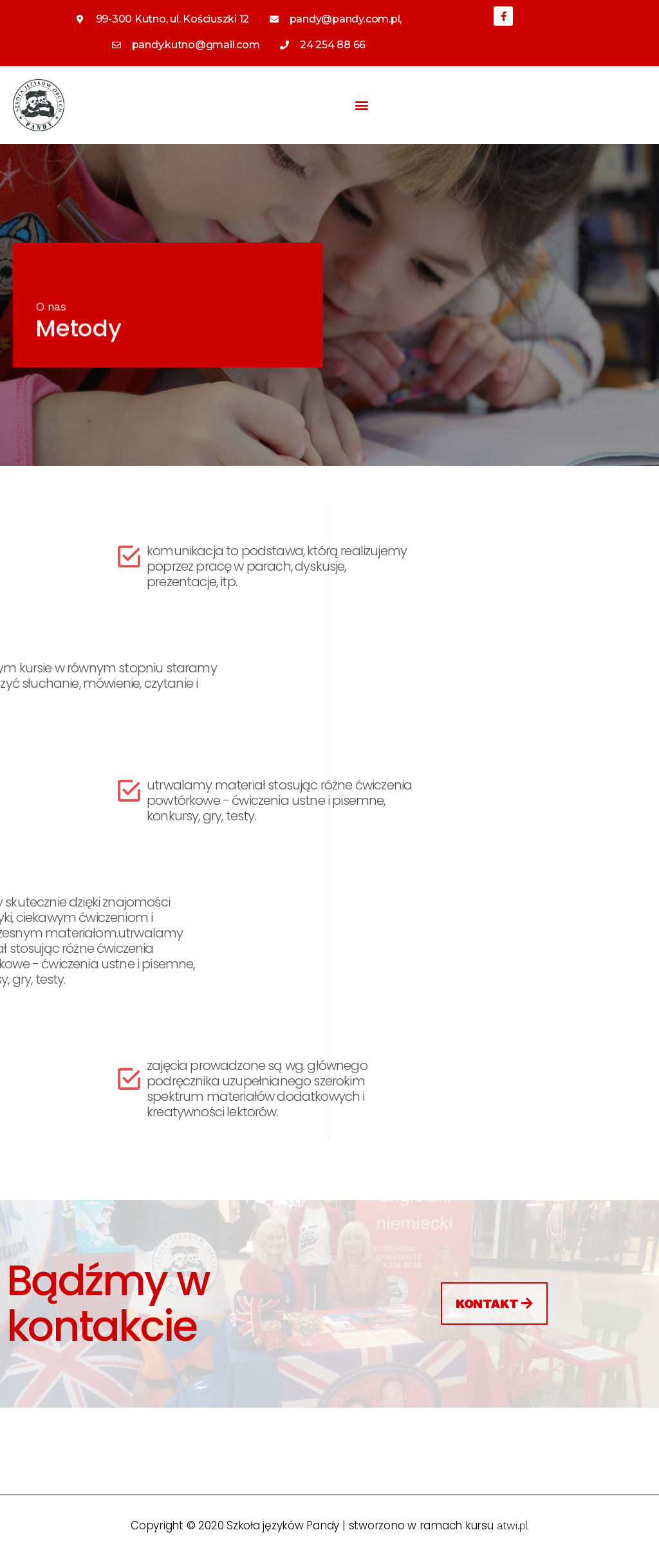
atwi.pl (512, 1525)
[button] (362, 105)
